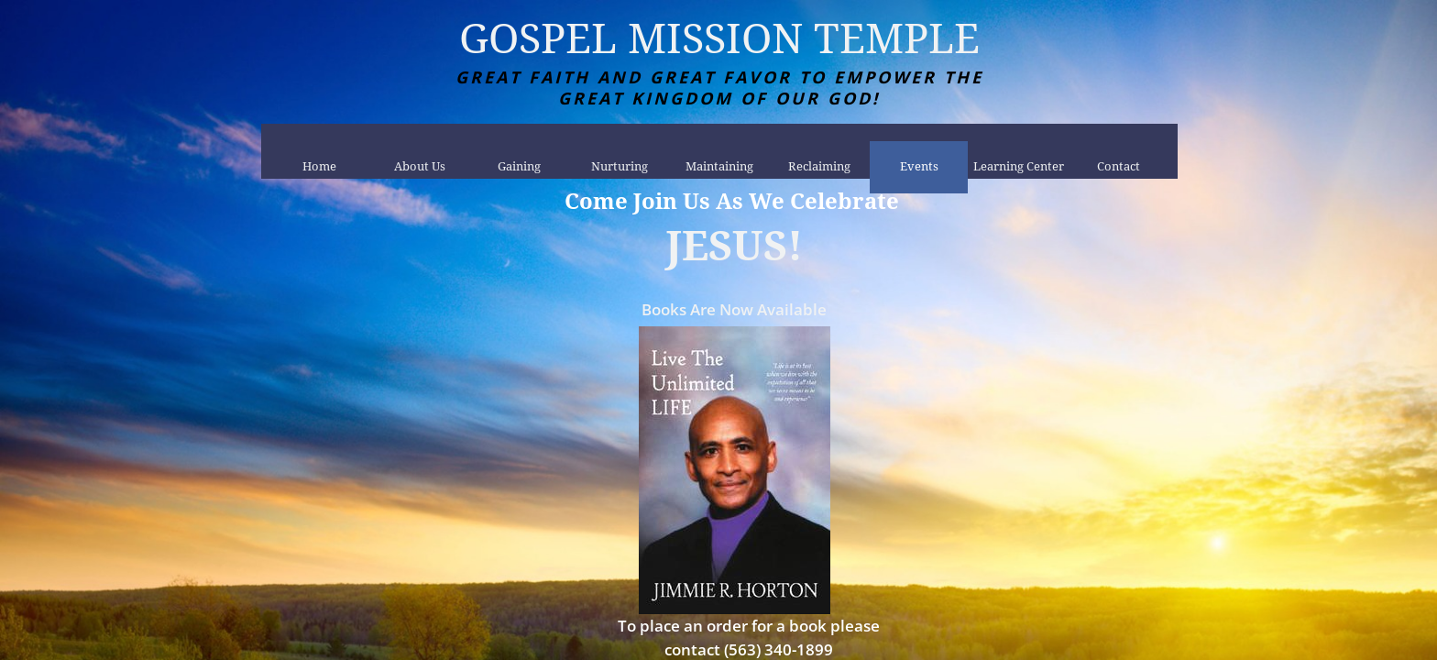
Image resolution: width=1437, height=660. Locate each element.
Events (919, 166)
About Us (419, 166)
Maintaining (719, 166)
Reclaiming (819, 166)
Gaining (519, 166)
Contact (1118, 166)
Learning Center (1018, 166)
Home (319, 166)
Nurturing (619, 166)
